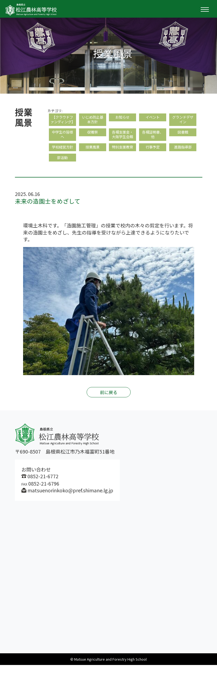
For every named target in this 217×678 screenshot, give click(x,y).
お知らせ (122, 118)
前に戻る (108, 405)
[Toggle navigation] (205, 9)
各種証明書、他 (152, 143)
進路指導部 (182, 158)
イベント (152, 118)
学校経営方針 (62, 158)
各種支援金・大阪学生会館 (122, 143)
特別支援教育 (122, 158)
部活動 (62, 170)
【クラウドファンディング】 (62, 123)
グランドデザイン (182, 120)
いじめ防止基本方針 (92, 120)
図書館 (182, 141)
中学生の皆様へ (62, 143)
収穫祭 (92, 141)
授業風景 (92, 158)
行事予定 (152, 158)
